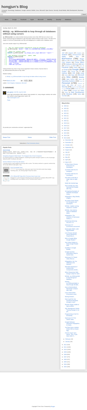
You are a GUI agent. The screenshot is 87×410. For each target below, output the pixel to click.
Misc (68, 77)
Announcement (76, 54)
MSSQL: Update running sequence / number (72, 206)
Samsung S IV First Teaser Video (70, 318)
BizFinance (67, 58)
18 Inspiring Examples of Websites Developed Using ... (72, 192)
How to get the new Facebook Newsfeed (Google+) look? (71, 300)
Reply (8, 100)
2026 (65, 106)
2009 (65, 352)
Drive (74, 65)
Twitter (82, 90)
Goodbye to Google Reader (70, 248)
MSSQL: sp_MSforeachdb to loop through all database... (72, 277)
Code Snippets (11, 83)
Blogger (82, 59)
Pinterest (80, 83)
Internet (64, 73)
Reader (64, 85)
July (66, 152)
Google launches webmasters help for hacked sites (71, 253)
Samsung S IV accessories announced (72, 225)
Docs (82, 64)
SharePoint (74, 86)
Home (6, 19)
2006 (65, 359)
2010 (65, 349)
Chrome (79, 60)
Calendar (72, 60)
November (68, 142)
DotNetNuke (67, 65)
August (67, 150)
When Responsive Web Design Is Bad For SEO (72, 273)
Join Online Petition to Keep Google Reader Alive (71, 244)
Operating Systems (68, 81)
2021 (65, 118)
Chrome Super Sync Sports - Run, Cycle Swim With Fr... (71, 334)
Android (64, 54)
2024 (65, 111)
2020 (65, 120)
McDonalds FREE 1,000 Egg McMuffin (72, 229)
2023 (65, 113)
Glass (82, 67)
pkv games (10, 92)
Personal (66, 83)
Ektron (80, 65)
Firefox (75, 67)
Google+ (64, 71)
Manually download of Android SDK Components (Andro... (72, 268)
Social (68, 88)
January (67, 341)
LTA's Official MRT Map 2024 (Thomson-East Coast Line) (25, 176)
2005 (65, 362)
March (67, 162)
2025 (65, 108)
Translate (74, 90)
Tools (65, 90)
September (68, 147)
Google (14, 19)
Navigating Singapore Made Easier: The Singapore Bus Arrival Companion (22, 156)
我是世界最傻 (6, 150)
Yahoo (79, 94)
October (67, 145)
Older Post (52, 137)
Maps (72, 75)
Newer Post (6, 137)
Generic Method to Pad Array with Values (13, 161)
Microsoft (40, 19)
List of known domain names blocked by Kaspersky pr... (71, 234)
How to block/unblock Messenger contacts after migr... (71, 288)
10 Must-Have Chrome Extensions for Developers (71, 166)
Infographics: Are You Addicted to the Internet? (71, 263)
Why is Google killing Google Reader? (71, 239)
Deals (76, 64)
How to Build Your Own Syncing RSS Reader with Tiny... (71, 187)
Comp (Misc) (79, 62)
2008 (65, 354)
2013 (65, 138)
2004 (65, 364)
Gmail (66, 70)
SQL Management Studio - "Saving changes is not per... (72, 310)
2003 (65, 366)
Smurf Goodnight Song (16, 167)
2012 (65, 344)
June (66, 155)
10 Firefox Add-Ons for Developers (71, 174)
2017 (65, 128)
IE (80, 71)
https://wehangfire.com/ (13, 97)
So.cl (63, 88)
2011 (65, 347)
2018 (65, 125)
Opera (80, 79)
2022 (65, 115)
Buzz (65, 60)
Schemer (79, 85)
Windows (69, 94)
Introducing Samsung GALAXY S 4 (71, 221)
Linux (66, 75)
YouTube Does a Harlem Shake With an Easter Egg (72, 329)
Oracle (80, 81)
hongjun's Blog (14, 7)
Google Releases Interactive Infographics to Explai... (72, 323)
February (68, 339)
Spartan (76, 88)
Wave (66, 92)
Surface (82, 88)
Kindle (82, 73)
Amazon (70, 53)
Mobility (49, 19)
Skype (80, 87)
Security (58, 19)
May (66, 157)
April (66, 159)
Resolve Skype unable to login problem (72, 305)
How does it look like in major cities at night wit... (71, 179)
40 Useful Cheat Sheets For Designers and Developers (71, 202)
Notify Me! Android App (71, 183)
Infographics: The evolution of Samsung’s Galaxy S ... (72, 217)
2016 (65, 130)
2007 (65, 357)
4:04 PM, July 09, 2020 (20, 92)
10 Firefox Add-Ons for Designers (71, 170)
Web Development (77, 92)
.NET (63, 53)
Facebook (23, 19)
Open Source (70, 79)
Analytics (79, 53)
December (68, 140)
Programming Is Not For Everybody (71, 314)
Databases (68, 19)
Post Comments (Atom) (33, 143)
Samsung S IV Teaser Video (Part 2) (71, 258)
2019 (65, 123)
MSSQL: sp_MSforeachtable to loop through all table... (72, 283)
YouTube (64, 95)
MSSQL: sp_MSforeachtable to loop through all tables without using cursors (26, 76)
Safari (71, 85)
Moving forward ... (70, 296)
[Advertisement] (73, 36)
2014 (65, 135)
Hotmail (73, 71)
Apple (32, 19)
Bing (77, 56)
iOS (73, 73)
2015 (65, 133)
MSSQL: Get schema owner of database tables (71, 211)
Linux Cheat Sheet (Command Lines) (70, 293)
